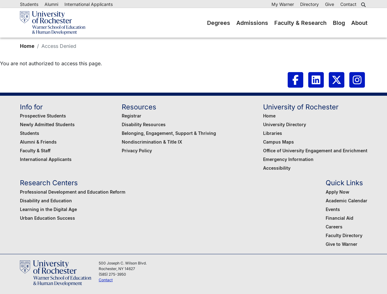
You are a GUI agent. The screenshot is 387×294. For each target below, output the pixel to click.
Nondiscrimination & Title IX (152, 142)
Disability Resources (144, 124)
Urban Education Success (47, 218)
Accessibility (276, 168)
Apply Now (337, 192)
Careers (334, 226)
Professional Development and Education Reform (72, 192)
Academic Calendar (346, 200)
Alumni (51, 4)
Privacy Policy (137, 150)
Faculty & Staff (35, 150)
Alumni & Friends (38, 142)
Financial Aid (339, 218)
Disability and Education (46, 200)
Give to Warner (341, 244)
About (359, 23)
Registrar (131, 115)
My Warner (282, 4)
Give (329, 4)
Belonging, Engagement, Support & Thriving (169, 133)
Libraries (272, 133)
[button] (364, 4)
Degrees (218, 23)
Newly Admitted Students (47, 124)
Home (27, 46)
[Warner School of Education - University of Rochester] (52, 22)
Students (29, 4)
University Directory (284, 124)
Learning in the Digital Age (48, 209)
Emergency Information (288, 159)
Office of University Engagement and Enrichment (315, 150)
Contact (348, 4)
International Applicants (88, 4)
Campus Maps (278, 142)
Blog (339, 23)
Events (333, 209)
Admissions (252, 23)
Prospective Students (43, 115)
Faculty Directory (344, 235)
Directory (309, 4)
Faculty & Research (300, 23)
